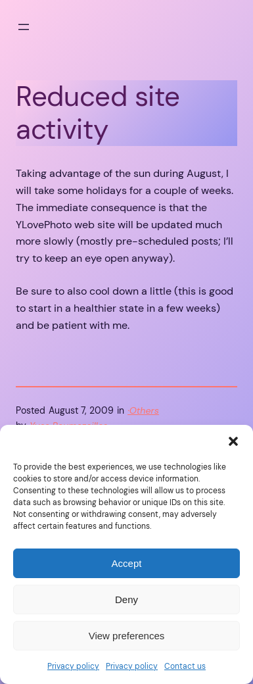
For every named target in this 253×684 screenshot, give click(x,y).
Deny (126, 599)
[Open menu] (24, 27)
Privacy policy (73, 666)
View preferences (127, 635)
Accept (127, 563)
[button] (233, 441)
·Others (143, 410)
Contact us (185, 666)
